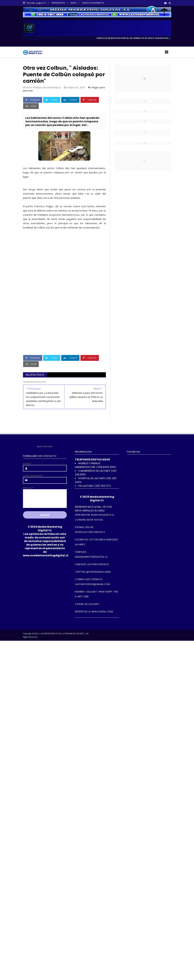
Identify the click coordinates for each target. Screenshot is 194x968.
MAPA (73, 2)
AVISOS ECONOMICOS (93, 2)
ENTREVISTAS (58, 2)
